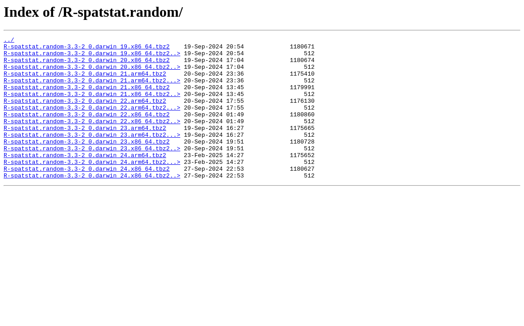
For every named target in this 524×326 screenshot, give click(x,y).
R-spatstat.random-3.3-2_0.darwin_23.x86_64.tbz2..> (92, 171)
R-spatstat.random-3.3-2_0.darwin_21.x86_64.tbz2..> (92, 106)
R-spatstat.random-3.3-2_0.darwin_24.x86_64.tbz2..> (92, 204)
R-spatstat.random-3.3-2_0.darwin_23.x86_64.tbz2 (87, 163)
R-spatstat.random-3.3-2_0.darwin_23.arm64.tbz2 (85, 147)
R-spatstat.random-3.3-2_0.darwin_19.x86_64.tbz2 (87, 49)
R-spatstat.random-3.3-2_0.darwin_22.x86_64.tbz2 (87, 130)
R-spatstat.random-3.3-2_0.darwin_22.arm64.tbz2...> (92, 122)
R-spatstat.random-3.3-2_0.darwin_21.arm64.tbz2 (85, 81)
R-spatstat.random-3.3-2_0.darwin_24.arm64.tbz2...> (92, 187)
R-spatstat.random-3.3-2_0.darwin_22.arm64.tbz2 (85, 114)
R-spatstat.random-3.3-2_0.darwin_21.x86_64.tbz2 (87, 98)
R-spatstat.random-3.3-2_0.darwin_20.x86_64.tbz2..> (92, 73)
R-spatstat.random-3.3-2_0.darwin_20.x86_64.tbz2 (87, 65)
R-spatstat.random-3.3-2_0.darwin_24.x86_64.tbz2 (87, 196)
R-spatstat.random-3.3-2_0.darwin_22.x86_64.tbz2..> (92, 138)
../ (9, 41)
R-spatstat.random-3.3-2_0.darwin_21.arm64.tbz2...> (92, 90)
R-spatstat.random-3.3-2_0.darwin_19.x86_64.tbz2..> (92, 57)
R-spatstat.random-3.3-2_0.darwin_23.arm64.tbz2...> (92, 155)
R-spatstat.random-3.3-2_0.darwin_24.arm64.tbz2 (85, 179)
